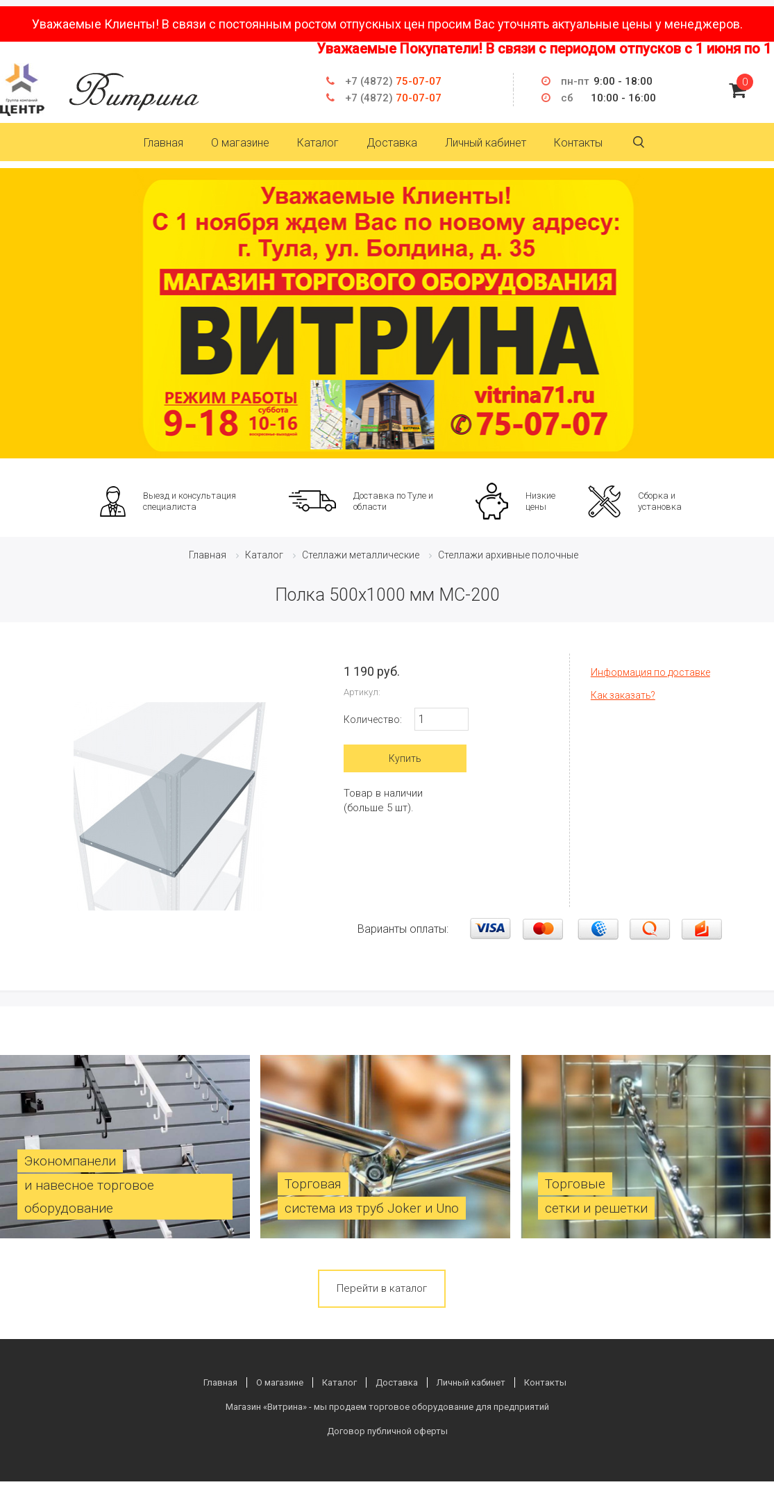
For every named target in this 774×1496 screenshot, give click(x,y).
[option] (387, 313)
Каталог (318, 142)
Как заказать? (623, 695)
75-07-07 (393, 81)
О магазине (240, 142)
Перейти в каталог (382, 1288)
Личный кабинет (485, 142)
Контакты (578, 142)
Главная (163, 142)
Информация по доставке (650, 672)
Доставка (392, 142)
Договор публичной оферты (387, 1431)
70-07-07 (393, 98)
